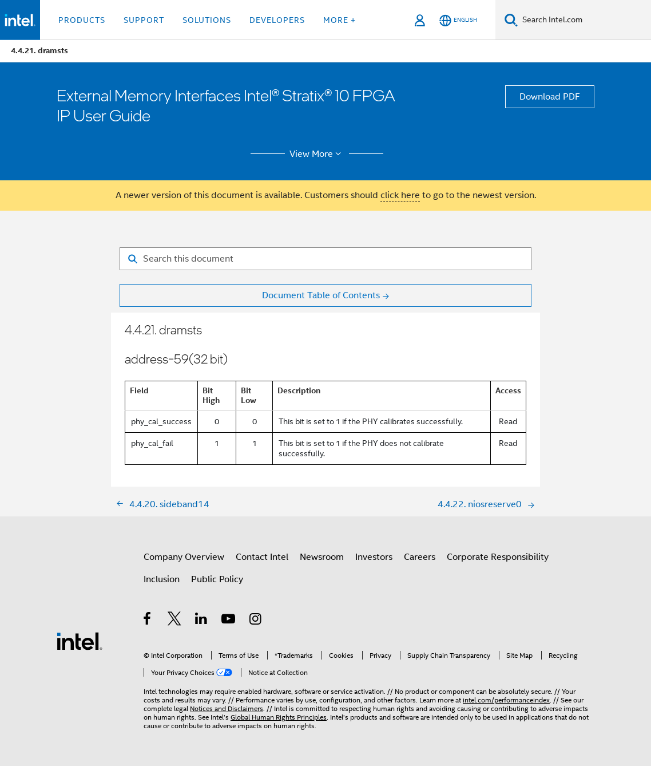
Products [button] (81, 20)
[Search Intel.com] (584, 20)
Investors (373, 557)
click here (400, 195)
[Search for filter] (325, 258)
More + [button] (339, 20)
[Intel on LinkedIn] (202, 620)
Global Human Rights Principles (279, 717)
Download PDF (549, 96)
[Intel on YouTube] (229, 620)
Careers (419, 557)
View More (317, 154)
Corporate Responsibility (498, 557)
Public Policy (217, 579)
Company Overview (184, 557)
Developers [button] (277, 20)
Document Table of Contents (321, 295)
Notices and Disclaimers (226, 708)
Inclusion (162, 579)
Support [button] (144, 20)
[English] (458, 20)
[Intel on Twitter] (175, 620)
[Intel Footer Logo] (79, 640)
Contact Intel (262, 557)
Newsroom (322, 557)
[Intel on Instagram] (256, 620)
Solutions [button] (206, 20)
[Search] (511, 20)
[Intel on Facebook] (148, 620)
